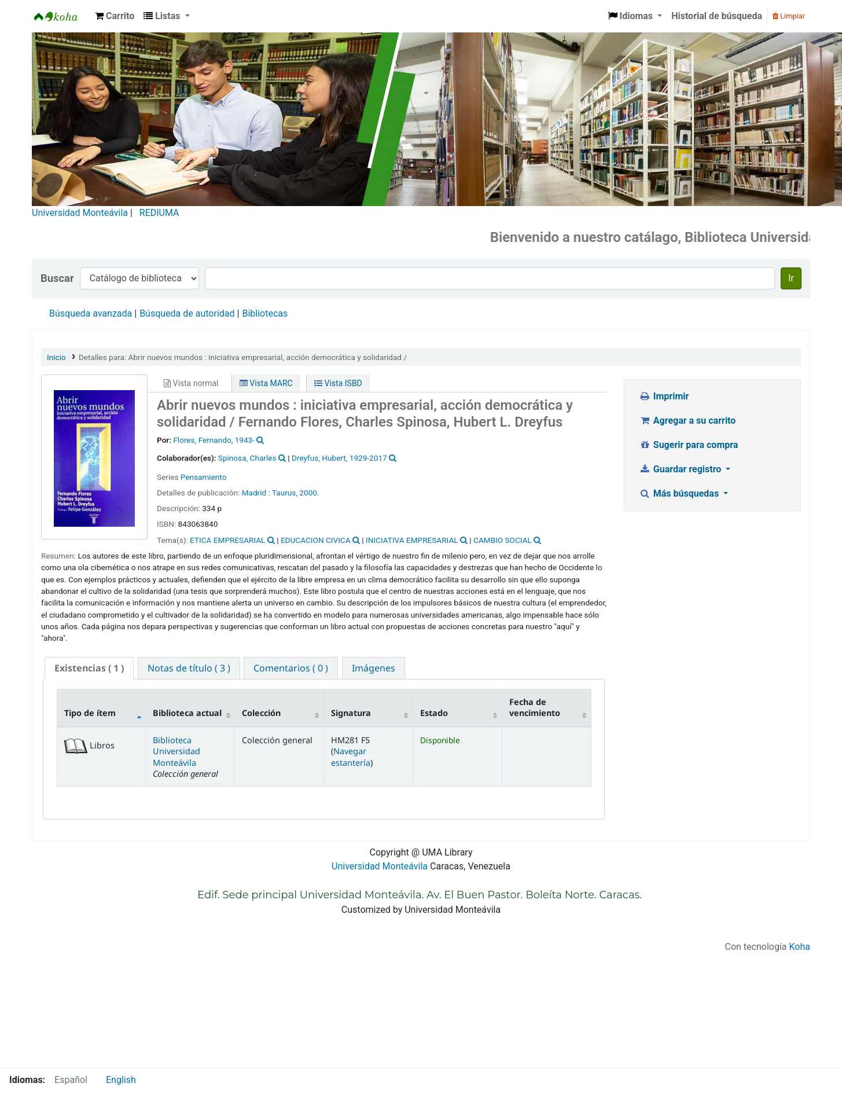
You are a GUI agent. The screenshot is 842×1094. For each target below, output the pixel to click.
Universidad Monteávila (80, 212)
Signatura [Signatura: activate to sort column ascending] (351, 712)
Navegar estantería (350, 757)
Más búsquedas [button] (680, 493)
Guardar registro (681, 469)
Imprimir (664, 396)
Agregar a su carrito (687, 420)
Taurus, (284, 492)
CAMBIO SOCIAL (502, 540)
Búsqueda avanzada (90, 313)
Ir (791, 278)
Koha (799, 946)
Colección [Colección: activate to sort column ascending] (261, 712)
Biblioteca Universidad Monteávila (61, 16)
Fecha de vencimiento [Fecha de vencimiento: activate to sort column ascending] (534, 707)
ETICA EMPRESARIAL (227, 540)
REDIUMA (159, 212)
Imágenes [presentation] (373, 668)
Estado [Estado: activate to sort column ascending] (434, 712)
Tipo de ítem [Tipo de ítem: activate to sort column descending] (90, 712)
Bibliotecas (265, 313)
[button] (114, 16)
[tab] (89, 668)
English (121, 1079)
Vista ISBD (338, 383)
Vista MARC (266, 383)
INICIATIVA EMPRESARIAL (412, 540)
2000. (309, 492)
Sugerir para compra (688, 444)
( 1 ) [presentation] (89, 668)
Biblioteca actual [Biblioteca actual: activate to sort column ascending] (187, 712)
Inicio (56, 357)
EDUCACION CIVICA (316, 540)
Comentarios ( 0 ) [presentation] (290, 668)
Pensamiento (204, 477)
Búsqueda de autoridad (186, 313)
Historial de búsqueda (716, 15)
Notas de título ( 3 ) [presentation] (189, 668)
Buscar (57, 278)
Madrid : (256, 492)
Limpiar (789, 16)
